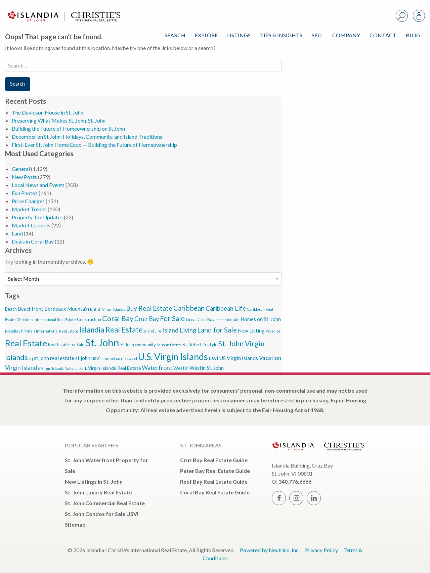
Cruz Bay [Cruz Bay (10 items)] (146, 318)
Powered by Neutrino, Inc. (270, 550)
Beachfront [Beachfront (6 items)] (30, 309)
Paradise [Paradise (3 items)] (273, 331)
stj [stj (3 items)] (31, 358)
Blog (413, 35)
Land (17, 233)
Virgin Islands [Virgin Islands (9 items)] (22, 367)
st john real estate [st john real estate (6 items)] (54, 358)
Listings (239, 35)
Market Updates (31, 225)
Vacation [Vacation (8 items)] (270, 357)
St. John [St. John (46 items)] (102, 342)
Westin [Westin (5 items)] (180, 368)
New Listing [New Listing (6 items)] (251, 330)
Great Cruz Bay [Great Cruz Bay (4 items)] (200, 319)
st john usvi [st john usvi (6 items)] (87, 358)
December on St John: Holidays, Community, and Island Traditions (87, 136)
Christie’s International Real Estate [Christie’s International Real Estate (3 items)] (46, 319)
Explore (206, 35)
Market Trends (29, 209)
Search (175, 35)
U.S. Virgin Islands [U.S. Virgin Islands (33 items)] (173, 356)
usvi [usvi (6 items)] (213, 358)
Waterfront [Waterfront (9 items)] (157, 367)
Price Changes (28, 201)
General (21, 169)
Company (346, 35)
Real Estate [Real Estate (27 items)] (26, 343)
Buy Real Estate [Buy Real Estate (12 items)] (149, 308)
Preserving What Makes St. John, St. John (58, 120)
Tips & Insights (281, 35)
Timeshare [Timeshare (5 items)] (112, 358)
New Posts (24, 177)
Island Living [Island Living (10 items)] (179, 330)
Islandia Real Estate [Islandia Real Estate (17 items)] (111, 329)
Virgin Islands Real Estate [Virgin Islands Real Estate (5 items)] (114, 368)
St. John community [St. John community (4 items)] (138, 344)
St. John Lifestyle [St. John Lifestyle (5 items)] (199, 344)
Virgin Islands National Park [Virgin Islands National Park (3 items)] (64, 368)
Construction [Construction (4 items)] (89, 319)
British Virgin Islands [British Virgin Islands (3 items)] (107, 309)
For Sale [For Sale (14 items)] (172, 318)
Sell (317, 35)
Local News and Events (38, 185)
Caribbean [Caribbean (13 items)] (189, 308)
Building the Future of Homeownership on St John (68, 128)
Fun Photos (25, 193)
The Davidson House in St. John (47, 112)
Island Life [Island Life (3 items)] (152, 331)
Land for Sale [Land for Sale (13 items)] (217, 330)
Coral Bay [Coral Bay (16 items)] (117, 318)
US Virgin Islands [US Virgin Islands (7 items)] (238, 358)
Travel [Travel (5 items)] (130, 358)
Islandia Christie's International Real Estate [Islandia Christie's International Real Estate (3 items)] (41, 331)
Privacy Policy (321, 550)
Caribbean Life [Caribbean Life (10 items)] (226, 308)
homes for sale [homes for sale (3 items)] (227, 319)
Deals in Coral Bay (33, 241)
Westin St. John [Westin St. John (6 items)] (206, 368)
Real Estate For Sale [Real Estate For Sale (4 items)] (66, 344)
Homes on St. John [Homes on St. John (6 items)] (261, 319)
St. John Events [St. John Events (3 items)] (169, 345)
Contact (383, 35)
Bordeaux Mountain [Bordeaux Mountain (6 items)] (66, 309)
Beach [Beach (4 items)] (11, 309)
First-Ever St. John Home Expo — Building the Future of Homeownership (94, 144)
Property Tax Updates (37, 217)
